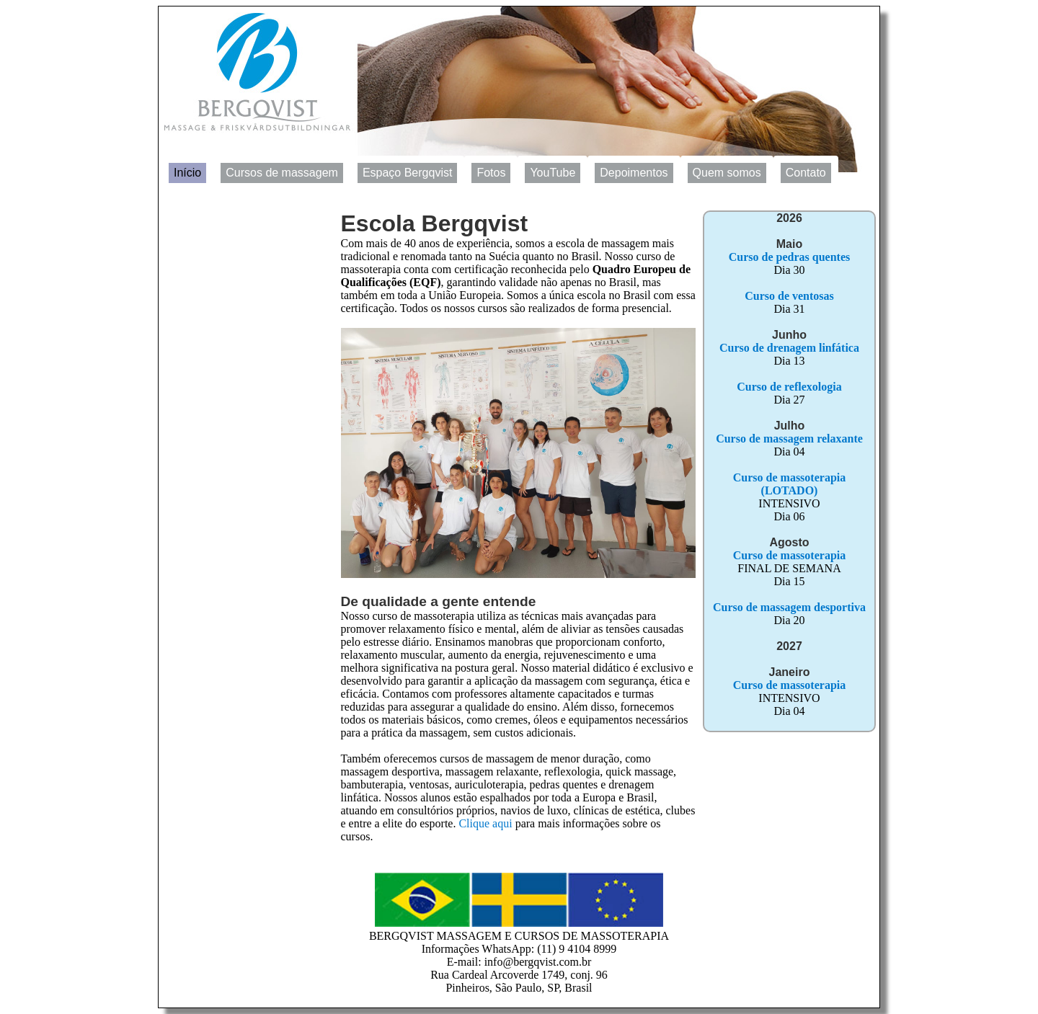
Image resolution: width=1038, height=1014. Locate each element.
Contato (806, 172)
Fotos (490, 172)
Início (187, 172)
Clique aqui (485, 823)
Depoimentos (633, 172)
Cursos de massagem (282, 172)
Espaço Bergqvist (408, 172)
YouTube (552, 172)
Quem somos (727, 172)
